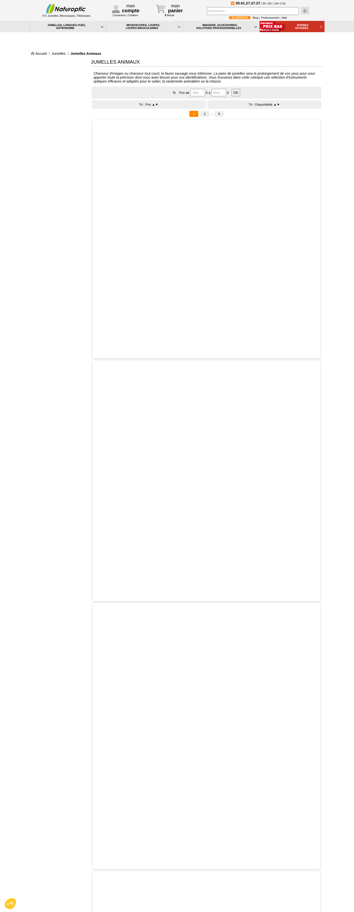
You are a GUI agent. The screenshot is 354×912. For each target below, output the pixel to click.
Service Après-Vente (122, 843)
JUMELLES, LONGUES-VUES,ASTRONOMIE (75, 26)
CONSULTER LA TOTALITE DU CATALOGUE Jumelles (175, 804)
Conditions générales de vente (130, 894)
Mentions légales (120, 899)
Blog (255, 17)
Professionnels (270, 17)
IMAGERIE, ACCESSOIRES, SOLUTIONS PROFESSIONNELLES (226, 26)
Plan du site (190, 884)
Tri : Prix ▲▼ (148, 91)
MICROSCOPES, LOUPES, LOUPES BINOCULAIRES (153, 26)
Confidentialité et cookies (200, 874)
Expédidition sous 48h (85, 843)
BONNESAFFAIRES (308, 26)
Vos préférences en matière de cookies (210, 879)
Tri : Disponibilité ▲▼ (264, 91)
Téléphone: (127, 869)
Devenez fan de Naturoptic (269, 843)
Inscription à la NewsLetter (159, 843)
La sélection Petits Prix (198, 895)
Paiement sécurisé (48, 843)
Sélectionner (146, 131)
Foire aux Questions (306, 843)
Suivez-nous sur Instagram (232, 843)
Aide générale (192, 869)
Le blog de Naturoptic (195, 843)
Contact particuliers (122, 874)
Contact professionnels (124, 879)
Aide (284, 17)
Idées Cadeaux (193, 889)
